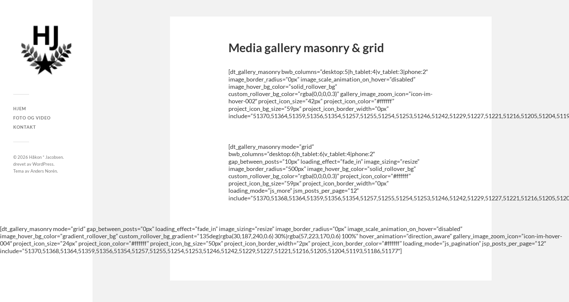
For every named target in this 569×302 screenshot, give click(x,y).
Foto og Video (32, 117)
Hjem (19, 108)
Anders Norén (43, 171)
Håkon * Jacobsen (46, 157)
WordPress (43, 164)
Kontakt (24, 127)
